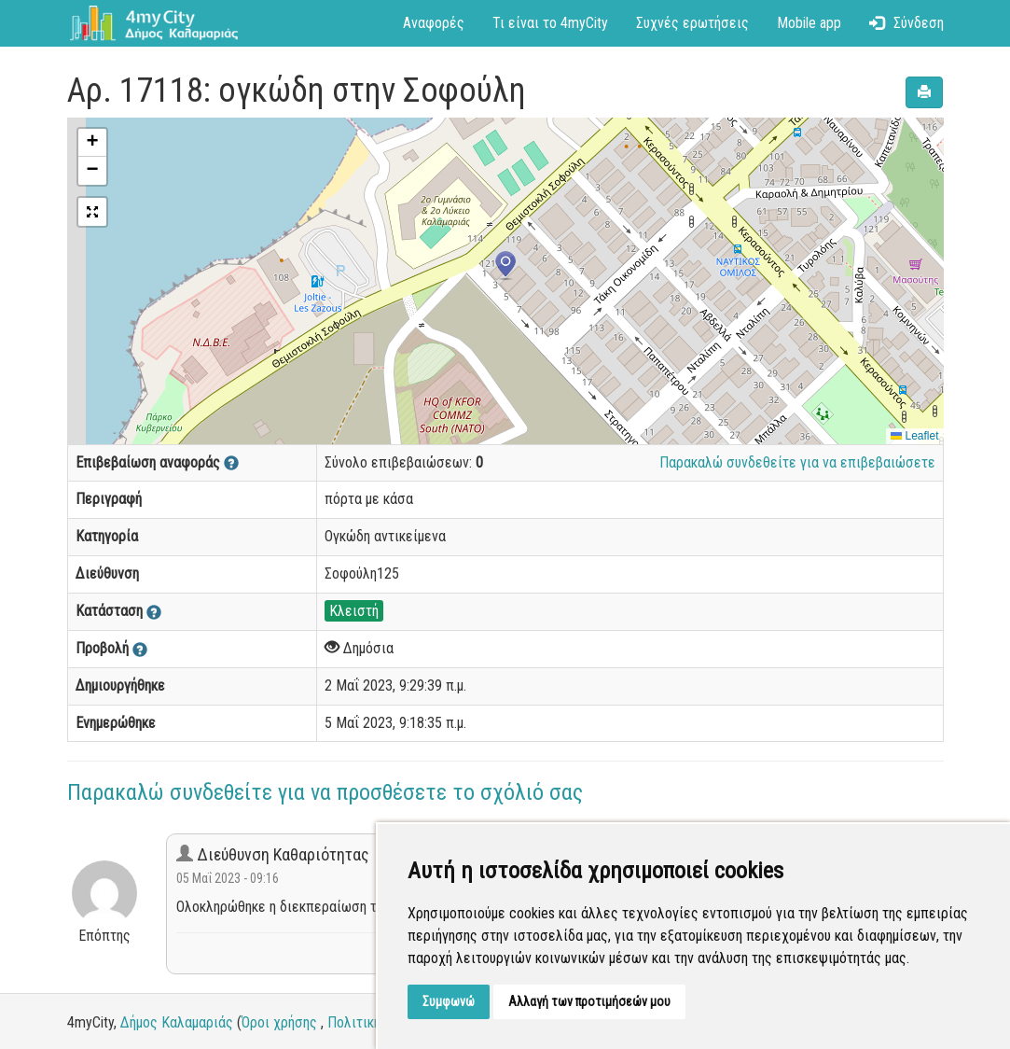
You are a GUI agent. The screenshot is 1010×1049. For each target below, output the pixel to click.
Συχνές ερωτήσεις (692, 23)
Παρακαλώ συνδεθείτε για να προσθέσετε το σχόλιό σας (325, 792)
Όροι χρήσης (279, 1022)
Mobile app (809, 23)
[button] (505, 266)
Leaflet (914, 435)
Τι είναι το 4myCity (550, 23)
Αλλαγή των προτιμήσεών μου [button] (589, 1001)
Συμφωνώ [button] (448, 1001)
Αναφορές (433, 23)
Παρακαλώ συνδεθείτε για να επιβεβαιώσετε (797, 462)
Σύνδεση (906, 23)
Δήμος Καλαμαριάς (176, 1022)
